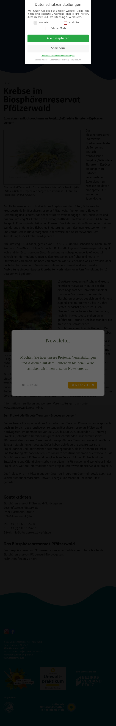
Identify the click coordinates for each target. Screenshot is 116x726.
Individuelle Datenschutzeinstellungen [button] (58, 55)
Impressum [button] (76, 59)
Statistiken (72, 22)
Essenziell (41, 22)
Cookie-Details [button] (41, 59)
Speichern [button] (58, 47)
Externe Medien (57, 27)
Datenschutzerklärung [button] (59, 59)
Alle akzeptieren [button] (58, 37)
